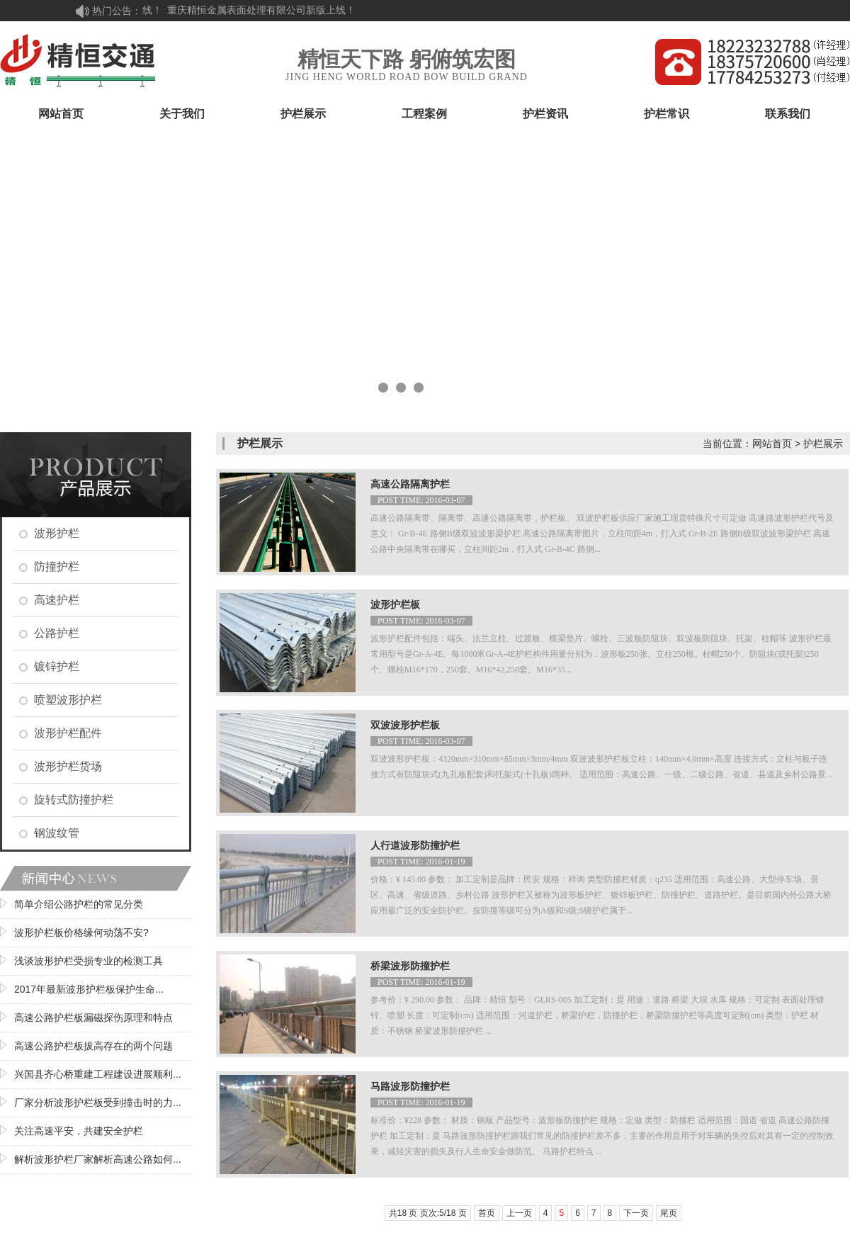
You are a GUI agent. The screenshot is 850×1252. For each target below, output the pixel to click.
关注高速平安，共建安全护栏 (78, 1131)
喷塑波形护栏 (68, 700)
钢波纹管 (56, 833)
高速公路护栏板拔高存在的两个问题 (93, 1045)
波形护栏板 (395, 604)
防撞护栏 (56, 566)
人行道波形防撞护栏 (415, 845)
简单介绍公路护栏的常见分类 (78, 904)
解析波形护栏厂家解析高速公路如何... (97, 1159)
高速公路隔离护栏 (410, 484)
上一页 (519, 1213)
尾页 (668, 1213)
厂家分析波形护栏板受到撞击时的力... (97, 1102)
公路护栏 (56, 633)
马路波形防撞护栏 (410, 1086)
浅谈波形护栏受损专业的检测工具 (88, 960)
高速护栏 (56, 600)
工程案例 (424, 114)
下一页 (636, 1213)
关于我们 (182, 114)
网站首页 (61, 114)
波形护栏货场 (68, 766)
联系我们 (787, 114)
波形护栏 (56, 533)
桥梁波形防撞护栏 (410, 966)
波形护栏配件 (68, 733)
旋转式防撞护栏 (73, 800)
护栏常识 (666, 114)
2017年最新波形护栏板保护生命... (89, 989)
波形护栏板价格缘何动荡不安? (81, 932)
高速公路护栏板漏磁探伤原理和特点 (93, 1017)
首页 (486, 1213)
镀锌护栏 (56, 666)
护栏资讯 (545, 114)
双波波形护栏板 (405, 725)
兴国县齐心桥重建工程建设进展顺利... (97, 1074)
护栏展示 (303, 114)
